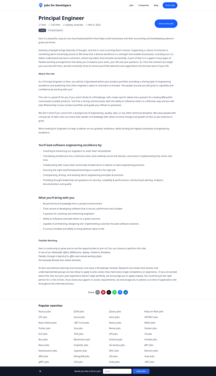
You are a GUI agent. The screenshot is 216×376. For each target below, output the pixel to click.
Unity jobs (114, 361)
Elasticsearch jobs (48, 350)
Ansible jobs (150, 339)
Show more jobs (166, 23)
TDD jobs (78, 333)
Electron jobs (151, 350)
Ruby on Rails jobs (153, 311)
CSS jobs (78, 361)
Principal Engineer (55, 30)
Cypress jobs (80, 350)
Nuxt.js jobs (45, 311)
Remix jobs (115, 328)
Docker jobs (150, 328)
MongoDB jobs (81, 356)
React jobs (44, 345)
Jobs (131, 5)
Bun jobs (43, 339)
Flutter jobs (44, 328)
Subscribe (141, 371)
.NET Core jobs (81, 322)
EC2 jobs (43, 333)
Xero (43, 24)
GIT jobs (43, 317)
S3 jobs (148, 333)
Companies (143, 5)
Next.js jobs (115, 322)
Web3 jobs (149, 322)
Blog (156, 5)
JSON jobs (79, 311)
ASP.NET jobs (151, 317)
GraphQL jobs (81, 345)
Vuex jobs (149, 356)
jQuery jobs (115, 311)
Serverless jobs (117, 345)
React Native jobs (48, 322)
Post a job (170, 5)
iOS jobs (113, 356)
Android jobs (115, 339)
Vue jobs (78, 328)
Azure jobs (79, 317)
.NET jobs (149, 361)
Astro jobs (114, 317)
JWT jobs (148, 345)
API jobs (113, 333)
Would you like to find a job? (87, 371)
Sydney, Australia (74, 24)
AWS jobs (43, 356)
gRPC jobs (44, 361)
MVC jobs (114, 350)
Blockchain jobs (82, 339)
